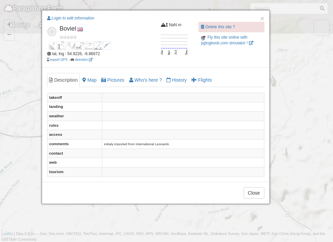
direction (83, 60)
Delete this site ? (218, 27)
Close (254, 193)
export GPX (59, 60)
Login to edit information (70, 18)
